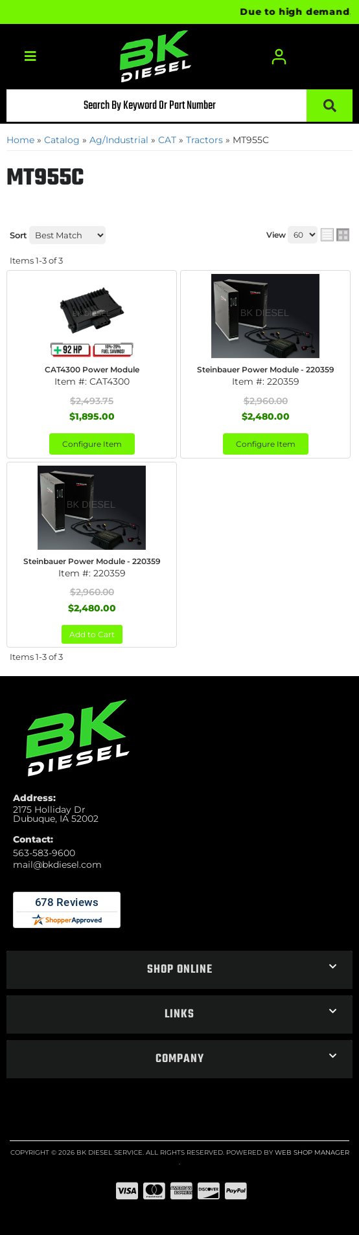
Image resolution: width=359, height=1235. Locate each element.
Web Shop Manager (312, 1152)
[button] (179, 105)
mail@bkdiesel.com (57, 864)
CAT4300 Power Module (92, 369)
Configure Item (92, 444)
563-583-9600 (44, 853)
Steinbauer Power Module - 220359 (265, 369)
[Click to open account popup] (279, 56)
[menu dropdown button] (30, 56)
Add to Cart (92, 634)
